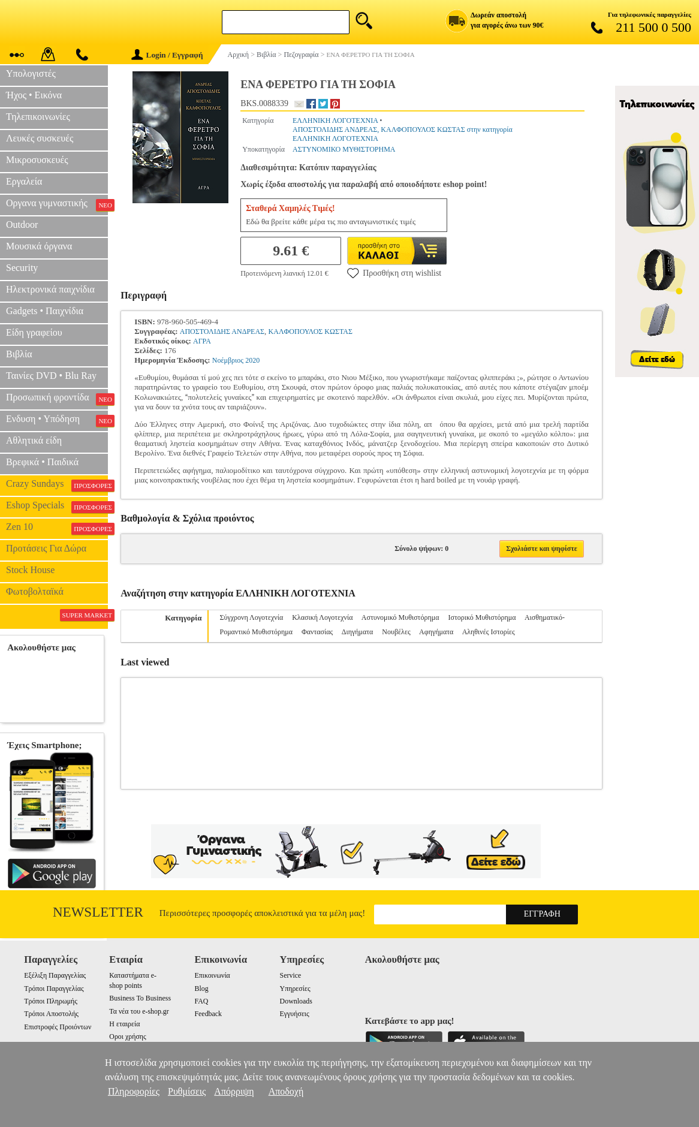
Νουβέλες (396, 632)
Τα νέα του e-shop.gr (138, 1011)
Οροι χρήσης (127, 1036)
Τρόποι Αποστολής (51, 1014)
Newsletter (98, 912)
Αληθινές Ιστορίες (488, 632)
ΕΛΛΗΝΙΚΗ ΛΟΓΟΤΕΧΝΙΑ (335, 120)
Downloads (296, 1001)
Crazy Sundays (57, 485)
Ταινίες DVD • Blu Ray (51, 375)
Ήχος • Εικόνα (34, 95)
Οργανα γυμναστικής (57, 204)
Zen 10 (57, 528)
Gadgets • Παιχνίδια (44, 311)
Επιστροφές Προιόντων (57, 1027)
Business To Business (140, 998)
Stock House (30, 570)
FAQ (201, 1001)
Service (291, 975)
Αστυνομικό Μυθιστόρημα (400, 617)
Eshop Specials (57, 506)
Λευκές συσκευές (39, 138)
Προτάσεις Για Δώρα (46, 548)
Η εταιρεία (124, 1024)
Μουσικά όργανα (39, 246)
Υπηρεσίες (295, 988)
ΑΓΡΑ (202, 341)
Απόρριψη (234, 1091)
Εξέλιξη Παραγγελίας (55, 975)
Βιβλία (19, 354)
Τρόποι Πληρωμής (50, 1001)
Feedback (208, 1014)
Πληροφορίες (133, 1091)
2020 (252, 360)
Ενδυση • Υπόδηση (57, 420)
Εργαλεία (24, 181)
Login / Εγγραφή (167, 54)
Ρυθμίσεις (187, 1091)
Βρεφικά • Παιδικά (42, 462)
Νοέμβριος (227, 360)
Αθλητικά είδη (34, 440)
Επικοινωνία (212, 975)
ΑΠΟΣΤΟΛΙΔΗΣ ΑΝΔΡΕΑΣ (222, 331)
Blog (201, 988)
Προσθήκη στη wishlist (394, 272)
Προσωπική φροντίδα (57, 398)
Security (22, 268)
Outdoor (22, 224)
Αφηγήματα (436, 632)
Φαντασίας (317, 632)
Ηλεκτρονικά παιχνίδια (50, 289)
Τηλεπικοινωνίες (38, 117)
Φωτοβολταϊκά (35, 591)
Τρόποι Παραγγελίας (53, 988)
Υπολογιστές (31, 73)
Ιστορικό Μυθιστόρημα (482, 617)
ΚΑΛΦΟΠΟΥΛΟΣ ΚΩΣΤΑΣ (310, 331)
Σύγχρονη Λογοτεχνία (251, 617)
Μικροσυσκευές (37, 160)
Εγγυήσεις (294, 1014)
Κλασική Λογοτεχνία (322, 617)
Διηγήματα (357, 632)
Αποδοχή (286, 1091)
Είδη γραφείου (34, 332)
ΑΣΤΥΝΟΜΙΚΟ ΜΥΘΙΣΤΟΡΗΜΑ (344, 149)
